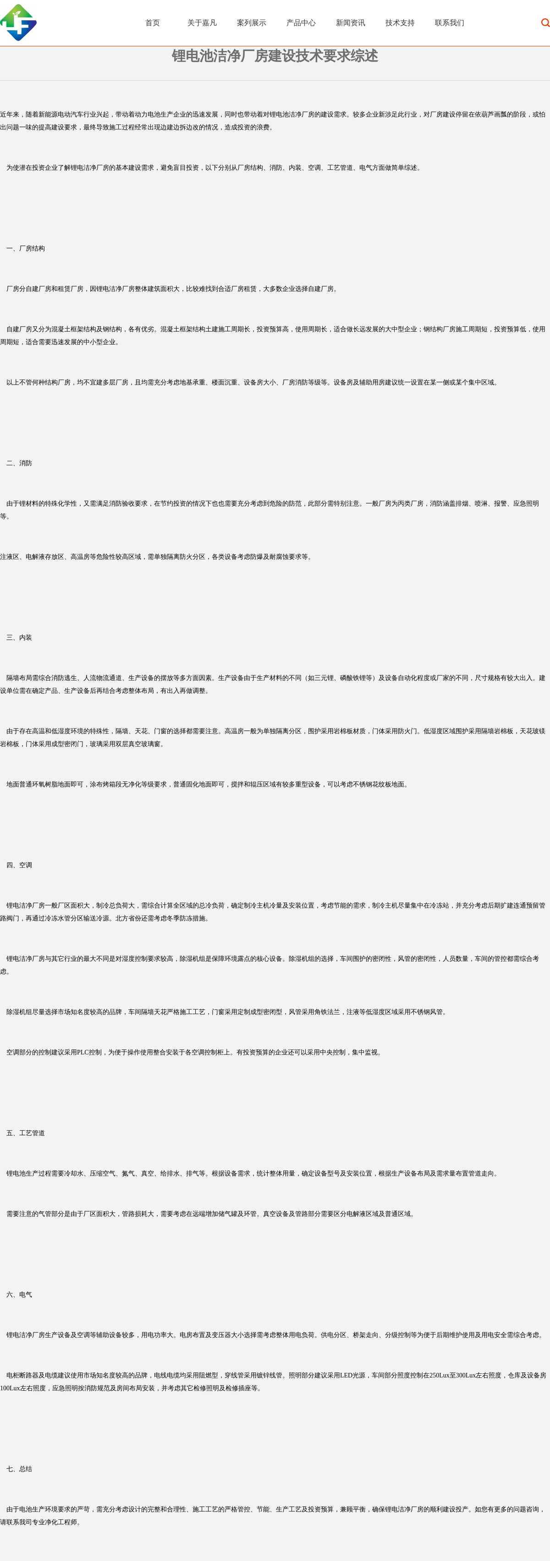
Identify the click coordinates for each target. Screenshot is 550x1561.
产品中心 (301, 23)
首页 (152, 23)
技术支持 (400, 23)
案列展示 (251, 23)
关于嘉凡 (202, 23)
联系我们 (449, 23)
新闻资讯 (350, 23)
